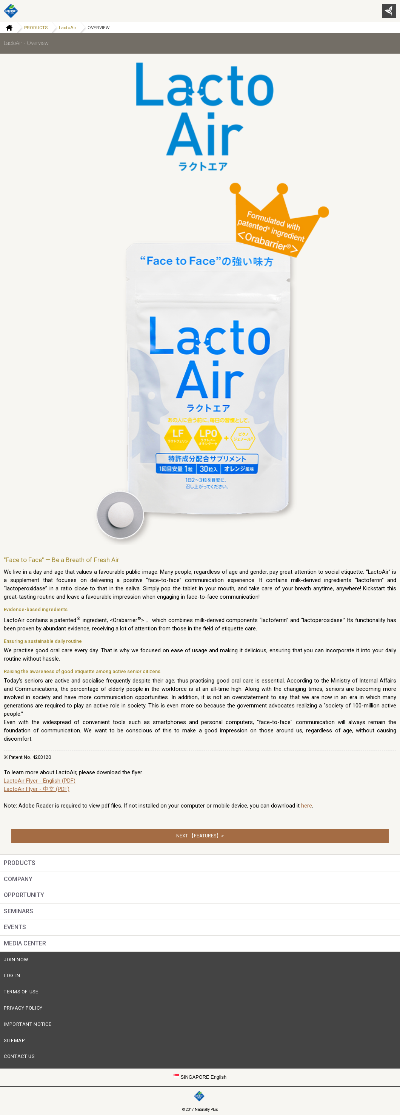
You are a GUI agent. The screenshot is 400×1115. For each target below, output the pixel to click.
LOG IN (12, 975)
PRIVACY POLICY (23, 1008)
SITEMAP (14, 1040)
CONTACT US (19, 1056)
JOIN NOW (16, 959)
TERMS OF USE (21, 992)
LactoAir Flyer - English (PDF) (39, 780)
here (306, 805)
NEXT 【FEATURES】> (200, 836)
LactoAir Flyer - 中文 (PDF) (36, 789)
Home (6, 28)
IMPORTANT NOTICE (27, 1024)
